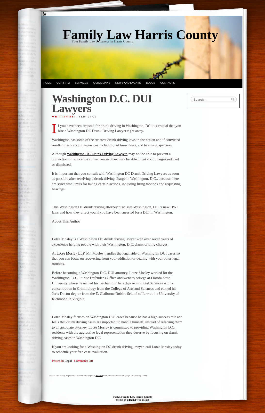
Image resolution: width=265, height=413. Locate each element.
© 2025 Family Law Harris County (133, 396)
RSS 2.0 (99, 375)
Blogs (150, 82)
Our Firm (63, 82)
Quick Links (101, 82)
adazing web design (138, 399)
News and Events (128, 82)
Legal (68, 361)
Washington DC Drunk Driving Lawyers (97, 154)
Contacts (167, 82)
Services (81, 82)
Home (47, 82)
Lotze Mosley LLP (70, 253)
